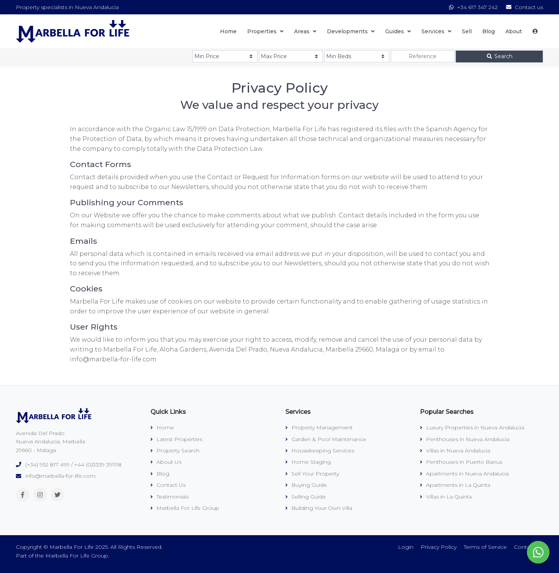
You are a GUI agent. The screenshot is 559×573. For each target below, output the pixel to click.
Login (405, 547)
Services (436, 31)
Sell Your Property (312, 473)
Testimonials (169, 496)
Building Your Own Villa (318, 508)
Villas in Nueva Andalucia (455, 450)
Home (228, 31)
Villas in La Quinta (446, 496)
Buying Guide (306, 485)
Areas (305, 31)
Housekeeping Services (319, 450)
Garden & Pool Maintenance (325, 439)
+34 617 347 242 (474, 7)
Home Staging (308, 461)
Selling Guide (305, 496)
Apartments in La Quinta (455, 485)
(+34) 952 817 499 (47, 464)
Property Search (175, 450)
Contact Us (168, 485)
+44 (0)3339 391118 (98, 464)
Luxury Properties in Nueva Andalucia (472, 427)
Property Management (319, 427)
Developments (351, 31)
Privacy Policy (439, 547)
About (513, 31)
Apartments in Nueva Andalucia (464, 473)
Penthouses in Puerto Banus (461, 461)
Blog (488, 31)
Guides (398, 31)
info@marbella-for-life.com (60, 475)
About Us (165, 461)
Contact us (524, 7)
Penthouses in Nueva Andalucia (464, 439)
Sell (467, 31)
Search (499, 56)
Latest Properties (176, 439)
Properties (265, 31)
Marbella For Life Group (184, 508)
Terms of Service (485, 547)
